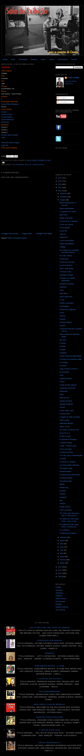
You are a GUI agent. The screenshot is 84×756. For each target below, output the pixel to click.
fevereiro (63, 560)
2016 (60, 181)
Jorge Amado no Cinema (68, 369)
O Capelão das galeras (49, 679)
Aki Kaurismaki (18, 164)
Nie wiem (63, 340)
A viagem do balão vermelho (70, 417)
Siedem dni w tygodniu (68, 309)
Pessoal (62, 346)
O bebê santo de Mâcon (68, 533)
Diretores (34, 59)
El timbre (63, 491)
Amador (62, 325)
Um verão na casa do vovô (69, 430)
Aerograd (63, 497)
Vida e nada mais (66, 297)
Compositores (63, 59)
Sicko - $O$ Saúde (66, 268)
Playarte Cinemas (62, 607)
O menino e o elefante (67, 462)
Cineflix (58, 587)
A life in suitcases (66, 510)
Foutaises (63, 353)
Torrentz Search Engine (9, 135)
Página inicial (27, 233)
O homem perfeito (66, 478)
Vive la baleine (65, 228)
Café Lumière (64, 420)
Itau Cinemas (60, 601)
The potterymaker (66, 481)
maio (62, 550)
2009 (60, 576)
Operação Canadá (66, 275)
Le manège (64, 362)
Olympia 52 (64, 237)
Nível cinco (63, 215)
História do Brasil (66, 378)
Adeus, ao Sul (65, 426)
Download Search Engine (10, 143)
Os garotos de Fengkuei (68, 439)
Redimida (49, 653)
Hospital (62, 349)
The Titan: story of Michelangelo (71, 455)
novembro (64, 197)
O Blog (4, 59)
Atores (43, 59)
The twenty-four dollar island (70, 475)
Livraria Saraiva (6, 117)
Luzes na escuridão (67, 240)
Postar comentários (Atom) (17, 238)
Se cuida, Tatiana (66, 256)
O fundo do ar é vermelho (69, 221)
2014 (60, 187)
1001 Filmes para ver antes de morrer (49, 628)
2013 (60, 191)
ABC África (63, 293)
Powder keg (64, 487)
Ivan (61, 500)
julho (62, 544)
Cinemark (59, 590)
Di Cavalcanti (64, 372)
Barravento (63, 391)
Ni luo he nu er (65, 433)
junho (62, 547)
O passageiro (64, 306)
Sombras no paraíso (67, 284)
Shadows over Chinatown (49, 717)
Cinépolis (59, 596)
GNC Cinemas (61, 599)
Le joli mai (63, 231)
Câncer (62, 382)
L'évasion (63, 366)
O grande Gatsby (66, 443)
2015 (60, 184)
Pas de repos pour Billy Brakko (71, 356)
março (62, 556)
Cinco (62, 290)
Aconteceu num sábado (49, 640)
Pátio (61, 394)
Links (3, 137)
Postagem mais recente (9, 233)
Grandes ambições (66, 404)
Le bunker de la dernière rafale (70, 359)
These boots (64, 259)
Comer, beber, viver (67, 410)
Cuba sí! (62, 234)
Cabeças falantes (66, 322)
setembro (63, 537)
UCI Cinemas (60, 610)
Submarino (5, 122)
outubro (63, 200)
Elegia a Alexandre (66, 218)
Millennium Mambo (66, 423)
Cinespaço (59, 593)
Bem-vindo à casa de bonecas (49, 704)
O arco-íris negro (66, 449)
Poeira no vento (65, 436)
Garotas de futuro (66, 401)
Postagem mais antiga (44, 233)
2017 (60, 178)
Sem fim (62, 316)
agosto (62, 540)
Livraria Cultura (6, 114)
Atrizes (51, 59)
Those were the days (67, 262)
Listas (13, 59)
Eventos (74, 59)
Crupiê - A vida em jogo (68, 446)
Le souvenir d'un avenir (68, 212)
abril (61, 553)
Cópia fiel (63, 287)
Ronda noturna (65, 507)
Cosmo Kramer (73, 77)
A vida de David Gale (49, 730)
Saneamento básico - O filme (49, 666)
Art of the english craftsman (69, 465)
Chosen (62, 407)
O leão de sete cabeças (68, 385)
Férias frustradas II (49, 743)
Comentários (62, 102)
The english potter (66, 468)
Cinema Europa (38, 164)
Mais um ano (64, 398)
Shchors (62, 494)
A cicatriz (63, 343)
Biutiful (62, 484)
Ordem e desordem (66, 303)
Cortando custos (65, 272)
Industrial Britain (65, 471)
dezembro (64, 193)
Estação (62, 319)
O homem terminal (66, 452)
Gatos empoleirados (67, 208)
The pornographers (49, 691)
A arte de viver (65, 414)
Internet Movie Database (10, 104)
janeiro (62, 563)
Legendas (4, 145)
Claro (61, 375)
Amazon (4, 112)
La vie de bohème (66, 265)
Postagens (62, 98)
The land (63, 459)
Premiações (23, 59)
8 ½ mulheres (64, 530)
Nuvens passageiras (67, 244)
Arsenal (62, 503)
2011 (60, 570)
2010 (60, 573)
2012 (60, 567)
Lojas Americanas (7, 119)
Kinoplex (59, 604)
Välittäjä (5, 67)
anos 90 (28, 164)
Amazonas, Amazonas (67, 388)
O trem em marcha (66, 224)
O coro (62, 300)
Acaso (62, 313)
